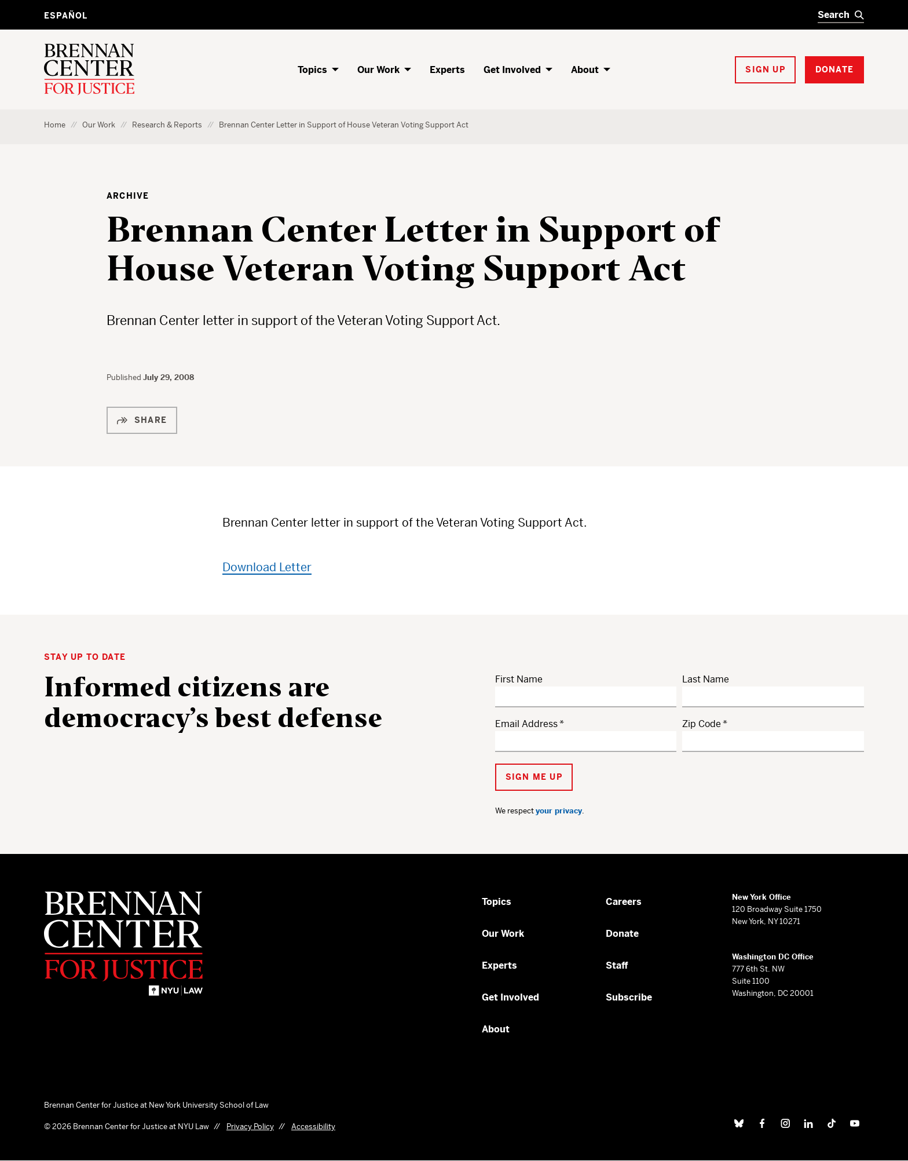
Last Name (705, 679)
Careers (624, 902)
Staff (617, 965)
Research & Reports (167, 125)
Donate (622, 934)
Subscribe (629, 997)
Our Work (378, 70)
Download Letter (267, 567)
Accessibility (313, 1126)
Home (54, 125)
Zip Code (701, 724)
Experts (447, 70)
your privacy (559, 811)
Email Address (526, 724)
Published (125, 377)
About (585, 70)
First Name (519, 679)
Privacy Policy (250, 1126)
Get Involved (512, 70)
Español (65, 15)
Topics (312, 70)
